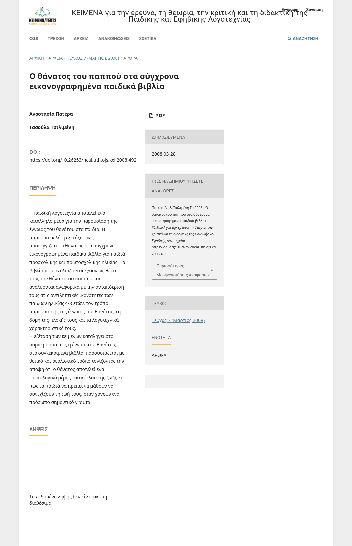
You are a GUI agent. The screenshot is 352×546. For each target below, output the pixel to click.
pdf (159, 115)
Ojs (33, 38)
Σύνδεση (314, 9)
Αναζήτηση (303, 38)
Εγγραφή (289, 9)
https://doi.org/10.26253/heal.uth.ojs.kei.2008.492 (82, 160)
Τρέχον (56, 38)
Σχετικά (147, 38)
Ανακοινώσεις (114, 38)
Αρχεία (81, 38)
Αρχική (36, 58)
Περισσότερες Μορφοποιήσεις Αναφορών (183, 270)
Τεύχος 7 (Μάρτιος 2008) (93, 58)
